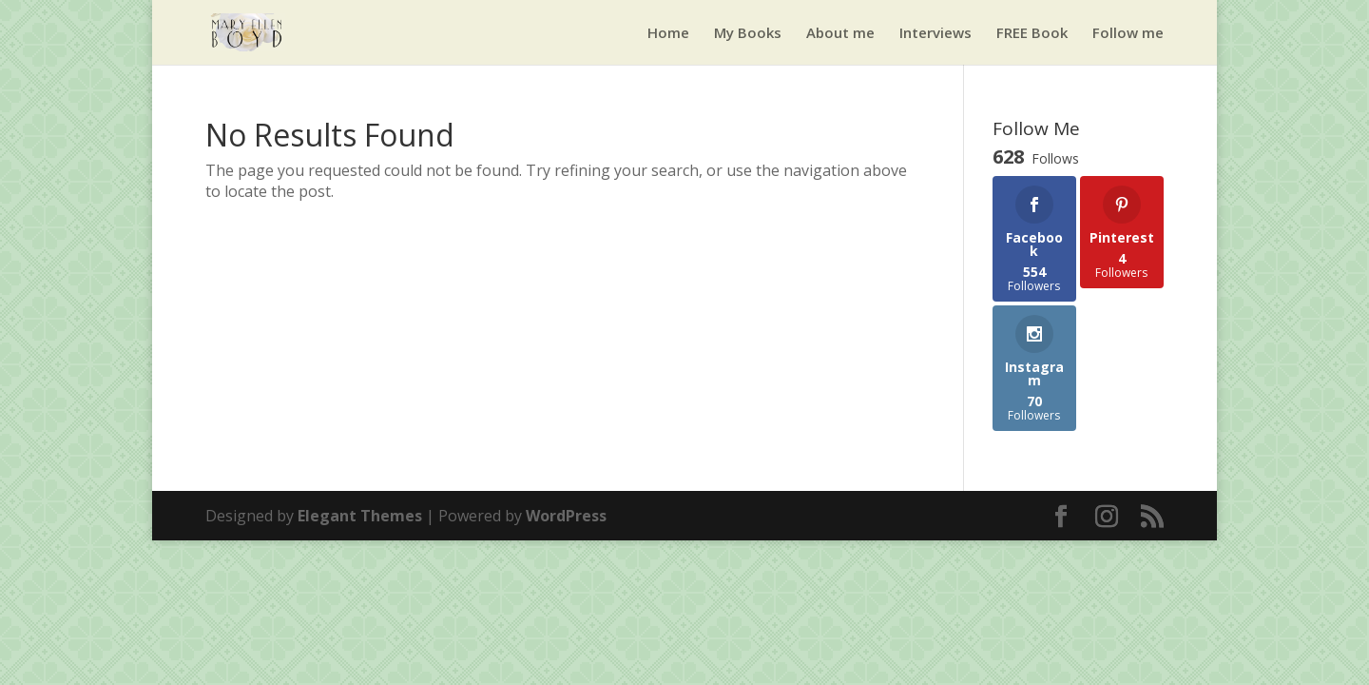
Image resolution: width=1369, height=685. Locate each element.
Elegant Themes (360, 515)
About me (840, 34)
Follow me (1128, 34)
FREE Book (1032, 34)
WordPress (566, 515)
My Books (747, 34)
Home (668, 34)
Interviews (935, 34)
